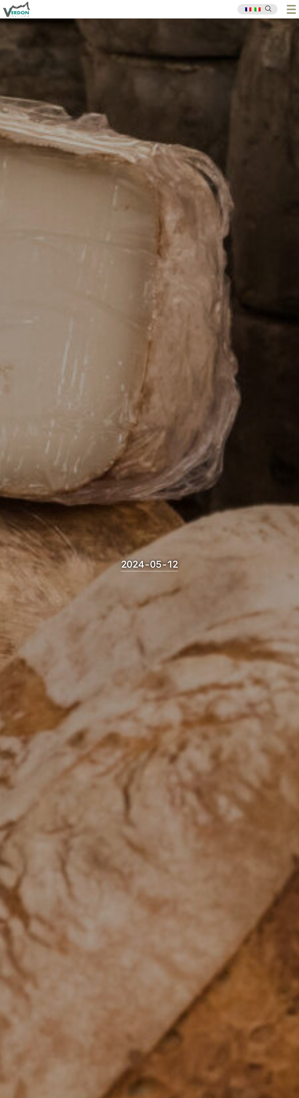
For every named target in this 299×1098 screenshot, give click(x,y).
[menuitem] (248, 9)
